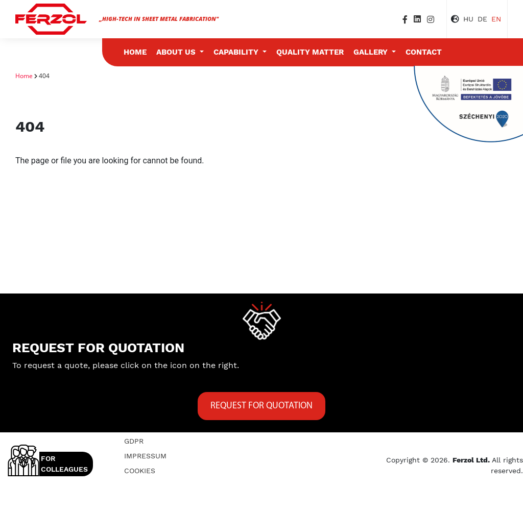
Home (135, 52)
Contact (424, 52)
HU (468, 19)
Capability (236, 52)
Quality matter (310, 52)
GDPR (134, 441)
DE (482, 19)
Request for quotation (261, 406)
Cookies (139, 471)
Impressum (145, 456)
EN (496, 19)
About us (177, 52)
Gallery (371, 52)
